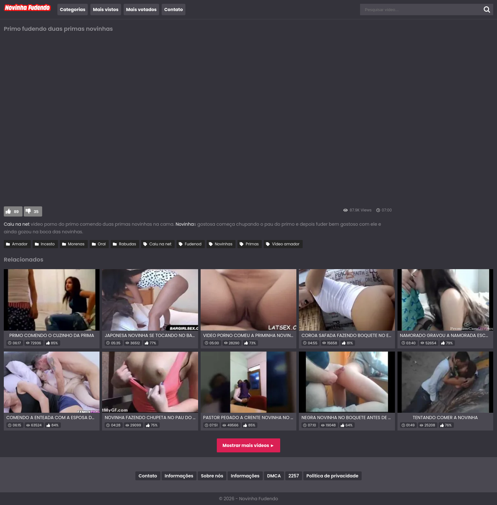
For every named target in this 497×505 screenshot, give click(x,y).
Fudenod (193, 244)
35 (36, 211)
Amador (20, 244)
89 (16, 211)
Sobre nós (212, 476)
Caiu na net (16, 224)
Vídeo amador (285, 244)
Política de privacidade (332, 476)
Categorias (72, 9)
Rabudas (127, 244)
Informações (179, 476)
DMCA (274, 476)
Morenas (76, 244)
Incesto (48, 244)
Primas (252, 244)
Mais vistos (105, 9)
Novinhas (224, 244)
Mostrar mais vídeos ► (248, 445)
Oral (102, 244)
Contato (173, 9)
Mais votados (141, 9)
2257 (293, 476)
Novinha (185, 224)
